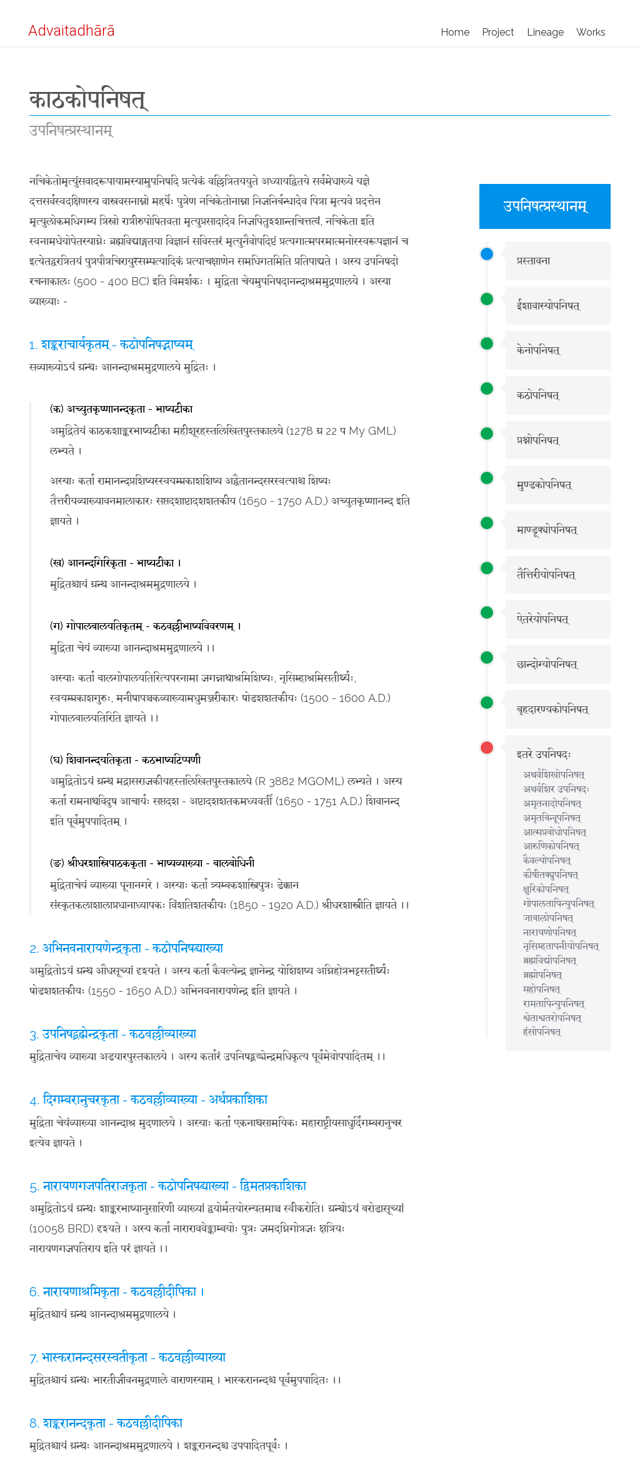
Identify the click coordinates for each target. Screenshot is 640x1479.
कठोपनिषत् (538, 395)
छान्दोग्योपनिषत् (547, 664)
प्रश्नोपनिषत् (538, 440)
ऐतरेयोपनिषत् (542, 619)
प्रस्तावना (533, 260)
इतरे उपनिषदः (544, 754)
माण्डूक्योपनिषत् (547, 529)
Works (591, 32)
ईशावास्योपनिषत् (548, 305)
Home (455, 32)
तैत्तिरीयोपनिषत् (546, 574)
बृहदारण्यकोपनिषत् (552, 709)
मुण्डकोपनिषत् (544, 484)
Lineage (545, 32)
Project (498, 32)
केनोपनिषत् (538, 350)
